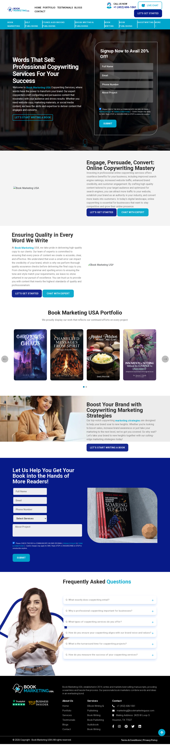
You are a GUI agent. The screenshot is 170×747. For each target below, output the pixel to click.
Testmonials (65, 7)
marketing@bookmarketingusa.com (133, 725)
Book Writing (93, 729)
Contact (40, 11)
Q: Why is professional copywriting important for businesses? (94, 615)
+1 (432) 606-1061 (123, 720)
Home (38, 7)
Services (67, 729)
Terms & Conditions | (131, 740)
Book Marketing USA (38, 87)
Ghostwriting (145, 22)
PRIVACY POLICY (105, 112)
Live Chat (150, 5)
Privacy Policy (150, 740)
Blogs (78, 7)
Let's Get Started (148, 13)
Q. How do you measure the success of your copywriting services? (95, 643)
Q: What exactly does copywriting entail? (86, 608)
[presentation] (34, 370)
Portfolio (49, 7)
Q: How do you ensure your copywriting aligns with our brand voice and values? (100, 629)
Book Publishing (95, 734)
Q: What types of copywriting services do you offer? (90, 622)
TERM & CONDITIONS (122, 112)
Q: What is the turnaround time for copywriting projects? (92, 636)
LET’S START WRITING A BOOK (33, 117)
